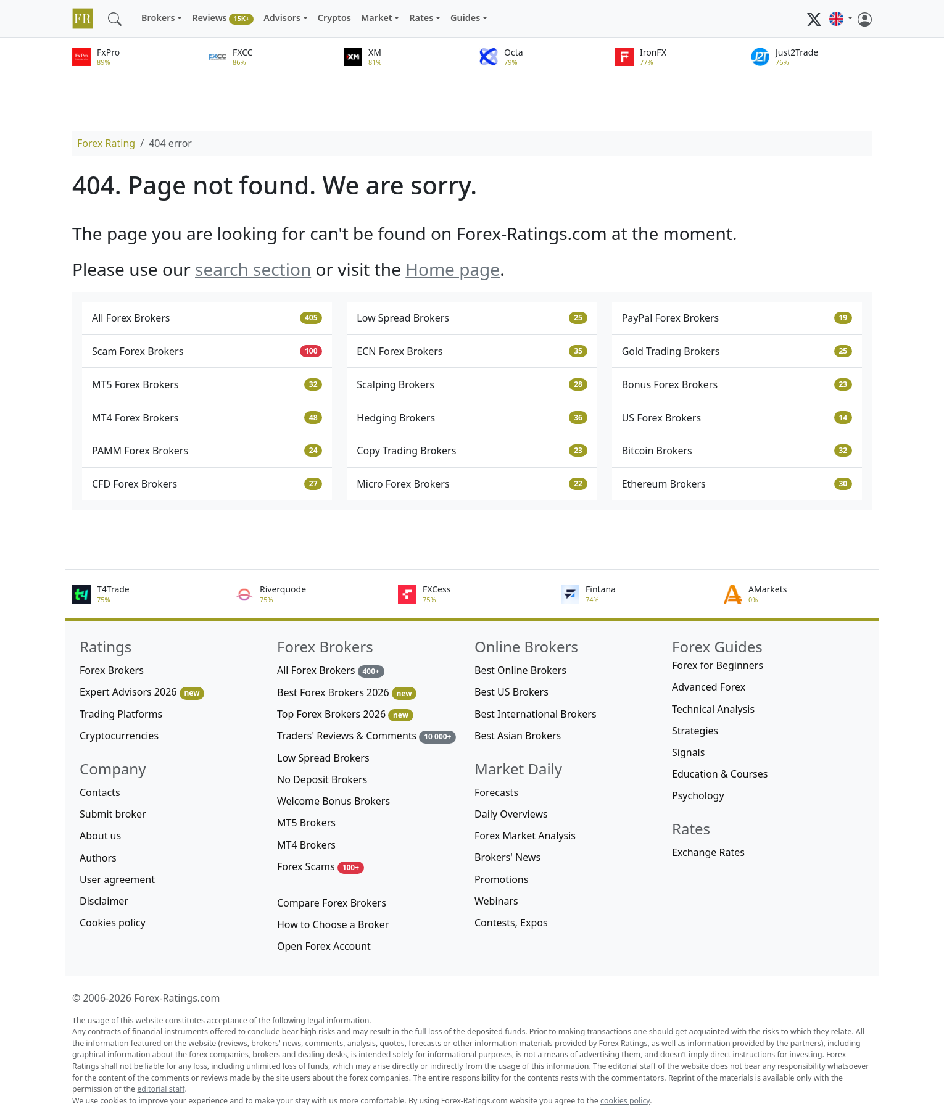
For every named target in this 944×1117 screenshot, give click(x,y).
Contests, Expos (511, 922)
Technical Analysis (713, 709)
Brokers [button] (158, 17)
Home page (452, 269)
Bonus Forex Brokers (737, 384)
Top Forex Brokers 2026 (345, 714)
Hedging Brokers (472, 418)
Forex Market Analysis (525, 835)
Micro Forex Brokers (472, 484)
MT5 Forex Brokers (207, 384)
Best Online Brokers (520, 670)
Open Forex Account (324, 946)
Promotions (501, 879)
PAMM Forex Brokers (207, 450)
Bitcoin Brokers (737, 450)
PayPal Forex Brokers (737, 318)
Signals (688, 752)
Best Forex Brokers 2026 (346, 693)
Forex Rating (106, 143)
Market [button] (376, 17)
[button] (841, 18)
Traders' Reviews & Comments (366, 736)
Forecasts (496, 792)
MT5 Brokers (306, 822)
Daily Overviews (511, 814)
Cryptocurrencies (119, 735)
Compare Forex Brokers (331, 903)
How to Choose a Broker (333, 924)
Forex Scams (320, 867)
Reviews (223, 18)
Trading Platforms (121, 714)
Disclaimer (104, 901)
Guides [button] (465, 17)
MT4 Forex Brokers (207, 418)
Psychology (698, 795)
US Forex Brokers (737, 418)
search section (253, 269)
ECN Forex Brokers (472, 351)
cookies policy (625, 1100)
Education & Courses (720, 774)
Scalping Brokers (472, 384)
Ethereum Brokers (737, 484)
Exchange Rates (708, 852)
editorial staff (160, 1089)
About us (100, 835)
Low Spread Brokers (472, 318)
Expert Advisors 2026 (142, 692)
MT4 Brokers (306, 845)
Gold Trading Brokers (737, 351)
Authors (98, 858)
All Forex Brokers (207, 318)
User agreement (117, 879)
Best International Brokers (535, 714)
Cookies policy (113, 922)
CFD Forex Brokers (207, 484)
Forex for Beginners (717, 665)
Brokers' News (507, 857)
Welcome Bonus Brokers (333, 801)
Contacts (100, 792)
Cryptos (334, 17)
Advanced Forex (708, 687)
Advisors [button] (281, 17)
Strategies (695, 730)
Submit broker (113, 814)
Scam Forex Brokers (207, 351)
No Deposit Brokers (322, 779)
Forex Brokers (112, 670)
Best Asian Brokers (517, 735)
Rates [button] (421, 17)
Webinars (496, 901)
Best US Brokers (511, 692)
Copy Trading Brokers (472, 450)
